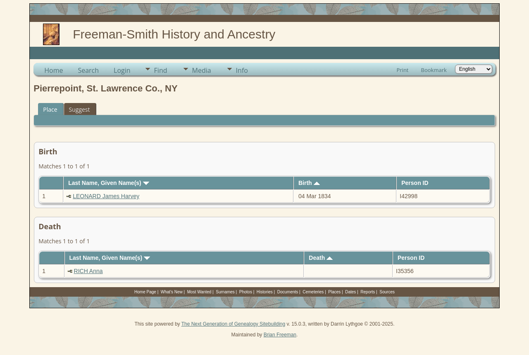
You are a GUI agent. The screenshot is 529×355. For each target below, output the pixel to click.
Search (88, 70)
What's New (172, 292)
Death (321, 257)
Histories (265, 292)
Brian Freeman (280, 335)
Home (53, 70)
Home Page (145, 292)
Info (242, 70)
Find (160, 70)
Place (50, 109)
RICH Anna (88, 271)
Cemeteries (313, 292)
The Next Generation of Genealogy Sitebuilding (233, 324)
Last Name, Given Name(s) (108, 183)
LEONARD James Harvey (106, 196)
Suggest (79, 109)
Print (402, 70)
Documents (287, 292)
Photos (245, 292)
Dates (350, 292)
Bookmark (434, 70)
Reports (367, 292)
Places (334, 292)
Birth (309, 183)
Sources (387, 292)
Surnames (225, 292)
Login (122, 70)
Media (201, 70)
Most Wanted (199, 292)
